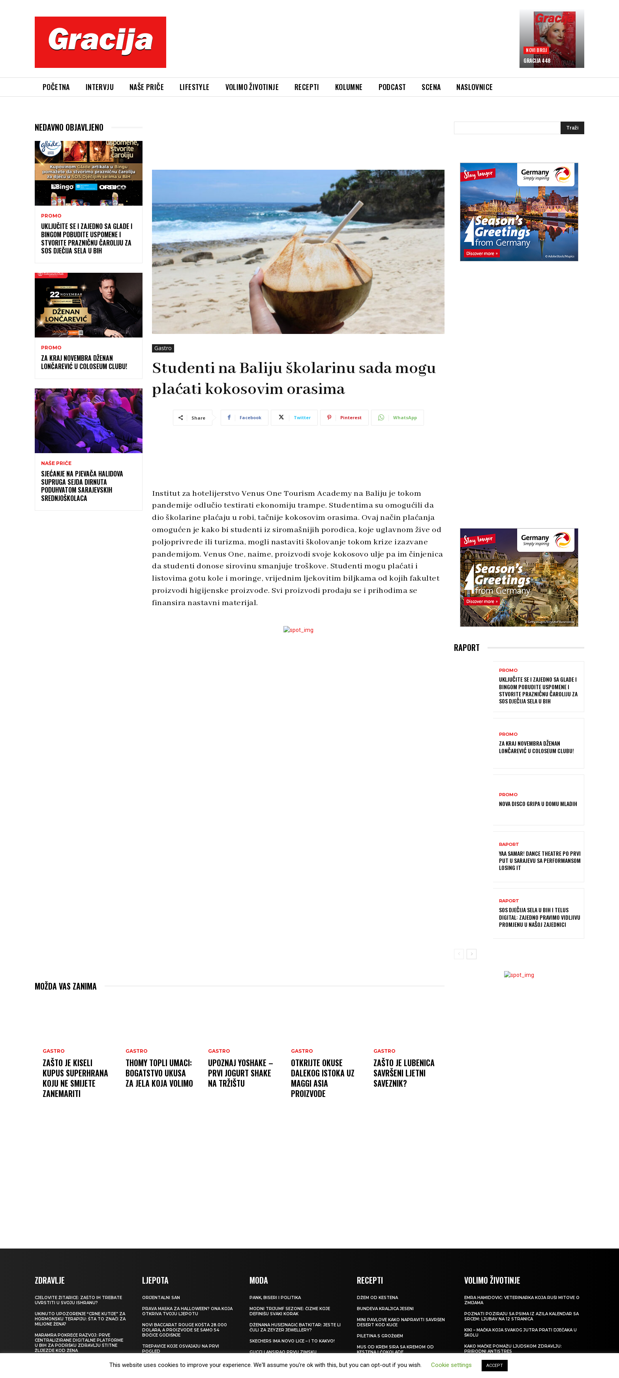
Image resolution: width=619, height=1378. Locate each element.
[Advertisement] (343, 48)
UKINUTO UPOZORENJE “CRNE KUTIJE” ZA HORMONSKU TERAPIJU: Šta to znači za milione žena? (80, 1319)
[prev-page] (459, 954)
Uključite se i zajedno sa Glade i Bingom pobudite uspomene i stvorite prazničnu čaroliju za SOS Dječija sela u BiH (86, 238)
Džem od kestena (377, 1297)
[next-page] (471, 954)
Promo (51, 216)
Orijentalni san (161, 1297)
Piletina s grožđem (380, 1336)
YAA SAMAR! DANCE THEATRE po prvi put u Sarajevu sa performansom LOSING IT (540, 860)
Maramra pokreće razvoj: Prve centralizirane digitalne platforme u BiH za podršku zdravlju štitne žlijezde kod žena (79, 1343)
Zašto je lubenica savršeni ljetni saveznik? (404, 1073)
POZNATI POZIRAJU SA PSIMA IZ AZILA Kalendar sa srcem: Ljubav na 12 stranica (521, 1316)
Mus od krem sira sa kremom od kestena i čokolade (395, 1349)
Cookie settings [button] (451, 1365)
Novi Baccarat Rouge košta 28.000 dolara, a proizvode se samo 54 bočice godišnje (184, 1330)
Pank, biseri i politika (275, 1297)
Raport (509, 844)
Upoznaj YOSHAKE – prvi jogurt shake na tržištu (240, 1073)
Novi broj (536, 50)
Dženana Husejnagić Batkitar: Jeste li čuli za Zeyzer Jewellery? (295, 1327)
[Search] (572, 128)
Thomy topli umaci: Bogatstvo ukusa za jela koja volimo (159, 1073)
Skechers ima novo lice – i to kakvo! (292, 1341)
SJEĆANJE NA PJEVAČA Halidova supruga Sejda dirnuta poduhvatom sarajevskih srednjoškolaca (82, 486)
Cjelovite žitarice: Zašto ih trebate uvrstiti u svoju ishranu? (78, 1300)
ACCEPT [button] (494, 1365)
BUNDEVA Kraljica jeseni (385, 1308)
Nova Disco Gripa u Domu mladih (538, 803)
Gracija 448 (537, 60)
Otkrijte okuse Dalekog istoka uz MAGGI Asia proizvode (323, 1078)
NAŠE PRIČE (56, 463)
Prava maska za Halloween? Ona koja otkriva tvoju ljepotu (187, 1311)
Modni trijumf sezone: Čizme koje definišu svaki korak (289, 1311)
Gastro (163, 348)
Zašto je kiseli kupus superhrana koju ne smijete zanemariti (75, 1078)
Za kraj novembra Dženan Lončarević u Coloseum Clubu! (84, 362)
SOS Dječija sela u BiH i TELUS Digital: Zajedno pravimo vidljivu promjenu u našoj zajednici (539, 917)
